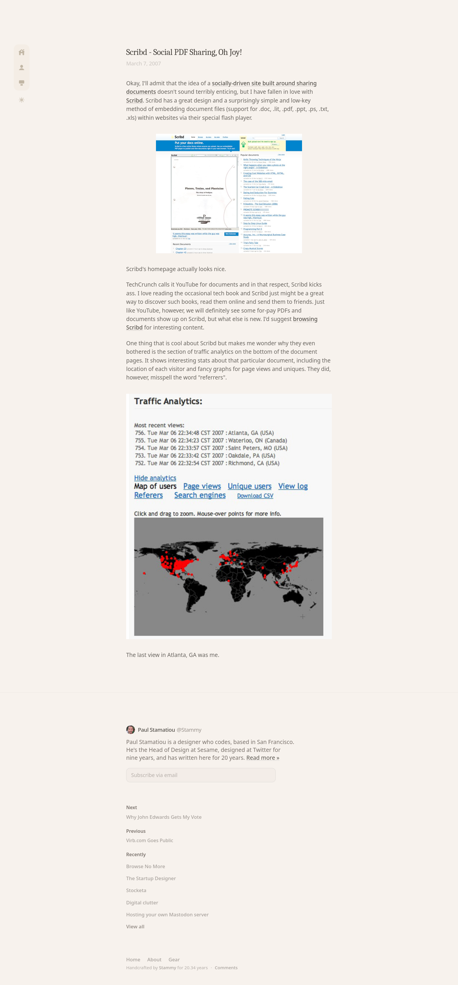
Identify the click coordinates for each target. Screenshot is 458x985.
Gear (174, 959)
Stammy (167, 967)
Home (133, 959)
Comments (226, 967)
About (154, 959)
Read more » (263, 758)
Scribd (134, 100)
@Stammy (189, 729)
